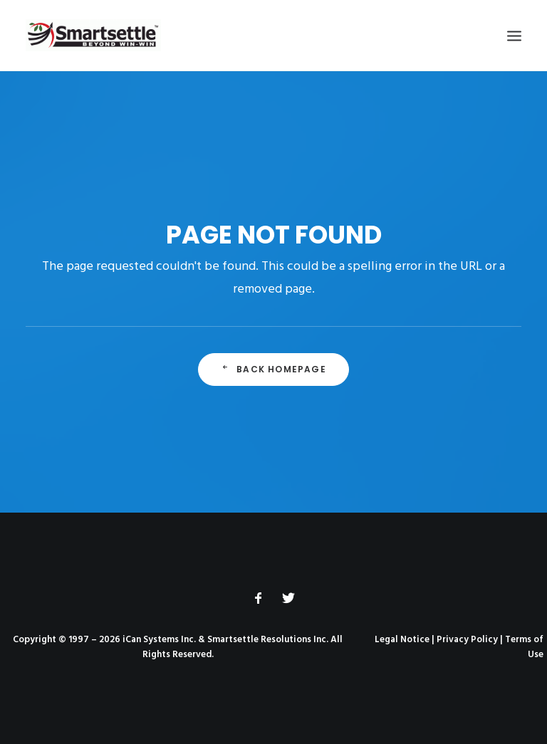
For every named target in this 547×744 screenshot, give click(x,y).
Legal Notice (402, 639)
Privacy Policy (467, 639)
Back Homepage (273, 369)
